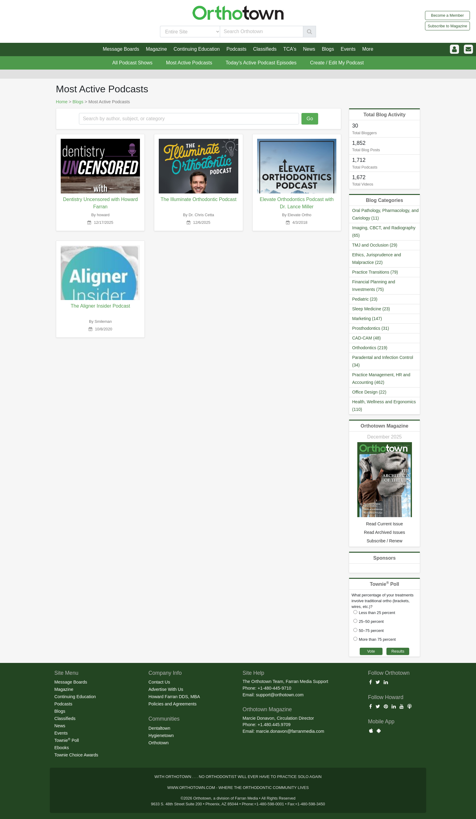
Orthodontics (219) (369, 347)
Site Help (253, 673)
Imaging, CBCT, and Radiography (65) (384, 231)
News (59, 725)
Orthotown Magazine (384, 425)
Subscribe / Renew (385, 540)
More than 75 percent (377, 639)
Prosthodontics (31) (370, 328)
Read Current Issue (384, 523)
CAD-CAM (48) (366, 338)
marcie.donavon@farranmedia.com (290, 731)
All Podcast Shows (132, 62)
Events (61, 733)
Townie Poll (66, 740)
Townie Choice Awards (76, 754)
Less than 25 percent (377, 612)
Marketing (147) (367, 318)
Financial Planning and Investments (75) (373, 285)
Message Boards (70, 682)
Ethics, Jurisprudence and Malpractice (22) (376, 258)
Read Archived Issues (384, 532)
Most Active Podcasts (189, 62)
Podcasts (63, 703)
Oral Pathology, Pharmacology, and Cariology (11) (385, 214)
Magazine (63, 689)
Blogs (78, 101)
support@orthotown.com (280, 694)
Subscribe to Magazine (447, 26)
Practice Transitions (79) (375, 272)
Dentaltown (159, 728)
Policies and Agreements (172, 703)
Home (61, 101)
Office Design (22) (369, 392)
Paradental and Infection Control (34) (382, 361)
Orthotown (158, 742)
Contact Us (159, 682)
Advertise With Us (165, 689)
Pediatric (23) (364, 299)
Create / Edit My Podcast (337, 62)
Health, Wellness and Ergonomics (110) (384, 405)
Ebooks (61, 747)
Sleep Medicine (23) (371, 308)
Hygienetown (161, 735)
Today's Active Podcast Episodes (261, 62)
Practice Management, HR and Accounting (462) (381, 378)
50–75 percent (371, 630)
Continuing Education (75, 696)
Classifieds (65, 718)
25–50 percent (371, 621)
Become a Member (447, 15)
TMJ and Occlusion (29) (374, 245)
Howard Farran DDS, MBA (174, 696)
